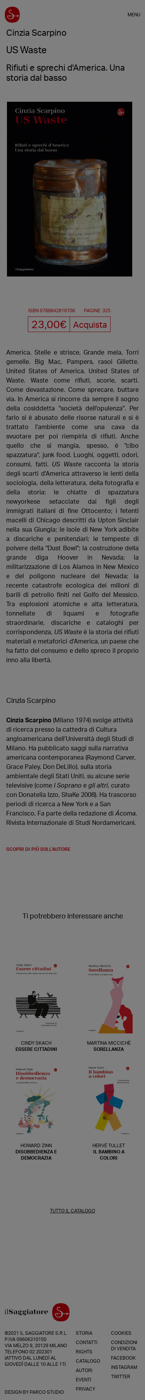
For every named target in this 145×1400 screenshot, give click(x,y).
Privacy (85, 1389)
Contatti (86, 1342)
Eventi (83, 1379)
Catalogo (88, 1361)
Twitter (120, 1376)
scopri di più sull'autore (38, 849)
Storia (84, 1333)
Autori (84, 1370)
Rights (84, 1352)
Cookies (121, 1333)
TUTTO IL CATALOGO (72, 1211)
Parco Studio (47, 1392)
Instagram (124, 1367)
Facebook (123, 1358)
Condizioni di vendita (124, 1345)
